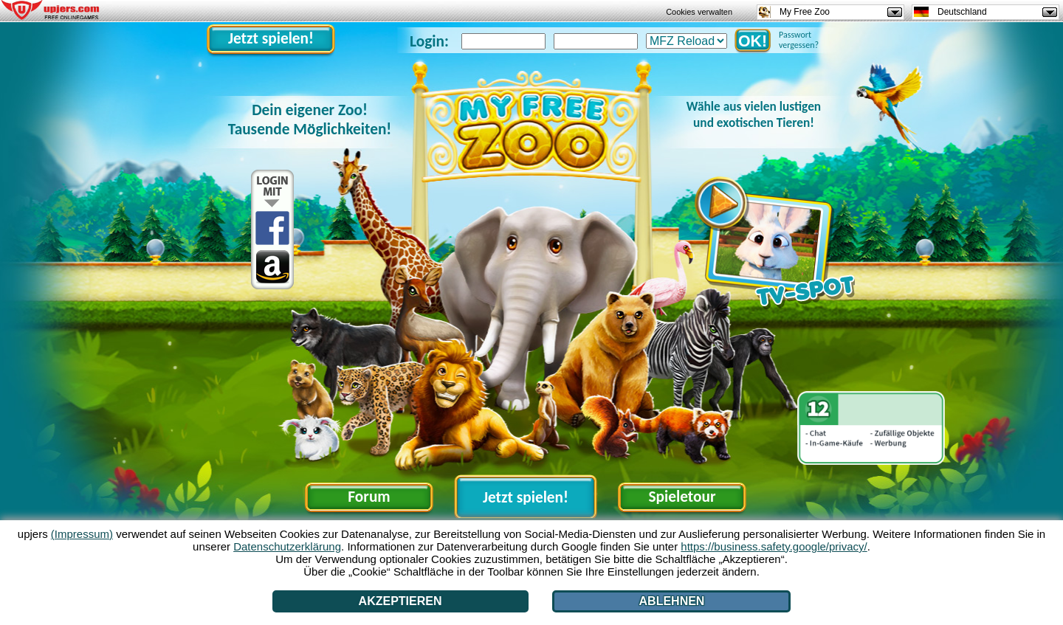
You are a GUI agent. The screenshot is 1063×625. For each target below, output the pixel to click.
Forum (369, 496)
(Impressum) (82, 534)
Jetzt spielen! (271, 38)
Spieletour (681, 496)
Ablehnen (672, 601)
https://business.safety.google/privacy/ (774, 546)
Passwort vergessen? (799, 40)
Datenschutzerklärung (287, 546)
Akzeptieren (400, 601)
